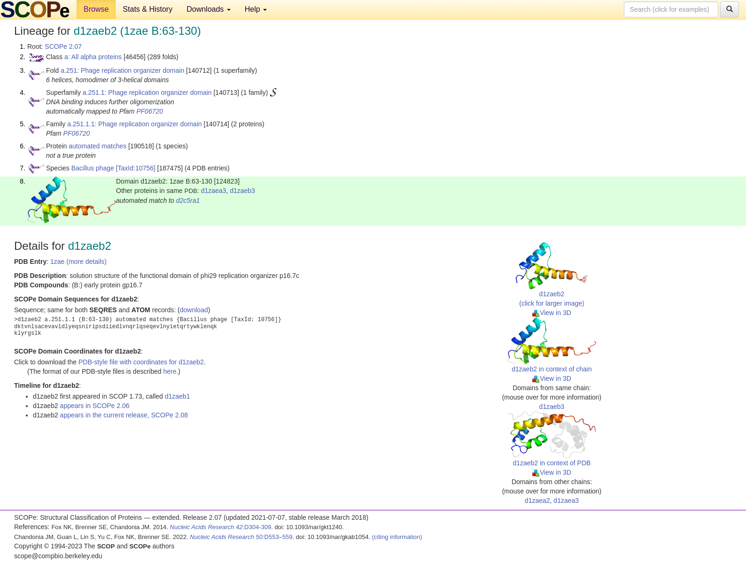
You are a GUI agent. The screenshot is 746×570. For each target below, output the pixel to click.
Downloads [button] (208, 9)
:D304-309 (221, 527)
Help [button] (256, 9)
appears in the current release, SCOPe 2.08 (124, 415)
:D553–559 (241, 536)
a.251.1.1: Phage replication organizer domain (134, 124)
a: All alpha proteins (93, 57)
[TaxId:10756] (135, 168)
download (194, 310)
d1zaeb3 (242, 190)
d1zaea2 (537, 500)
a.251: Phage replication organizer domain (122, 70)
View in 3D (551, 312)
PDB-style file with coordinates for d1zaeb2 (141, 362)
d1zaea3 (213, 190)
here (169, 371)
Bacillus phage (92, 168)
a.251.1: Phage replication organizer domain (147, 92)
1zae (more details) (78, 261)
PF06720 (149, 111)
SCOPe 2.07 (63, 46)
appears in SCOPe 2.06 (95, 405)
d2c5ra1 (188, 200)
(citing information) (397, 536)
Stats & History (147, 9)
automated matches (97, 146)
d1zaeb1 (177, 396)
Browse (96, 9)
